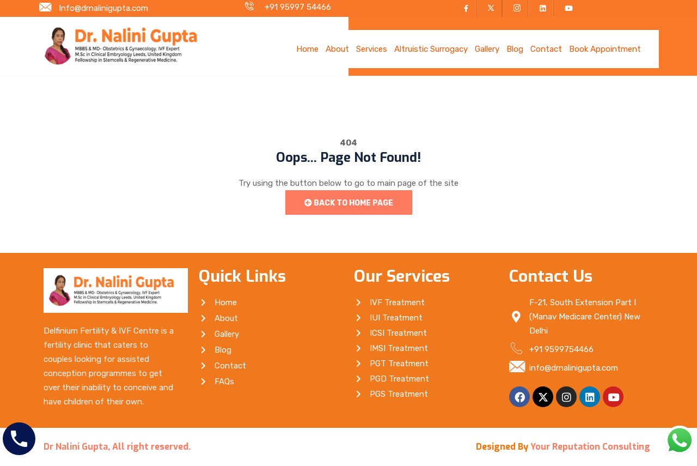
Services (371, 49)
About (337, 49)
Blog (514, 49)
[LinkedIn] (540, 8)
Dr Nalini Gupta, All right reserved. (117, 446)
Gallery (487, 49)
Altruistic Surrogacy (431, 49)
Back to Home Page (348, 203)
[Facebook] (464, 8)
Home (307, 49)
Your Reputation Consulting (590, 446)
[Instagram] (515, 8)
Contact (546, 49)
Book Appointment (605, 49)
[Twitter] (489, 8)
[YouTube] (566, 8)
